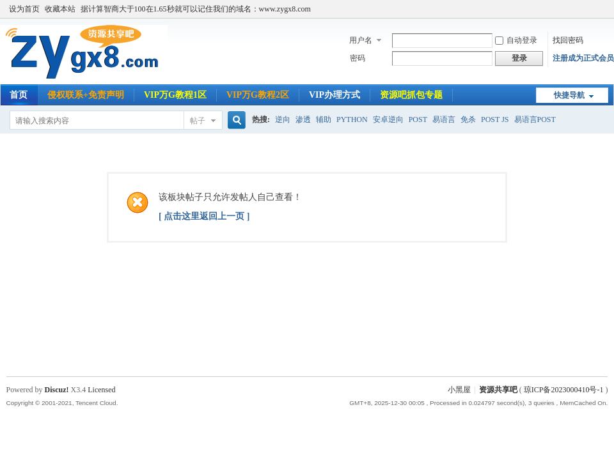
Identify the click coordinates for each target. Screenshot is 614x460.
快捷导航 (569, 95)
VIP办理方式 (334, 95)
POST (418, 119)
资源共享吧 (498, 389)
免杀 (468, 119)
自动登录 (516, 40)
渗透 (303, 119)
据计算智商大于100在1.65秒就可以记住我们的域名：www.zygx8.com (196, 8)
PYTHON (352, 119)
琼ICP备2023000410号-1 (564, 389)
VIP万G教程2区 (257, 95)
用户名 (360, 40)
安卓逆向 (388, 119)
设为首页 (24, 8)
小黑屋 (459, 389)
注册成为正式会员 (583, 58)
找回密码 (568, 40)
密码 (357, 58)
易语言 (443, 119)
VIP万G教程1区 (175, 95)
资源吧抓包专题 (411, 95)
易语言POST (535, 119)
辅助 (323, 119)
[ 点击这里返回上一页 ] (204, 216)
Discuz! (57, 389)
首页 (19, 95)
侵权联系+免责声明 (85, 95)
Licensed (101, 389)
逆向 (282, 119)
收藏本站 (60, 8)
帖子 (197, 120)
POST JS (494, 119)
